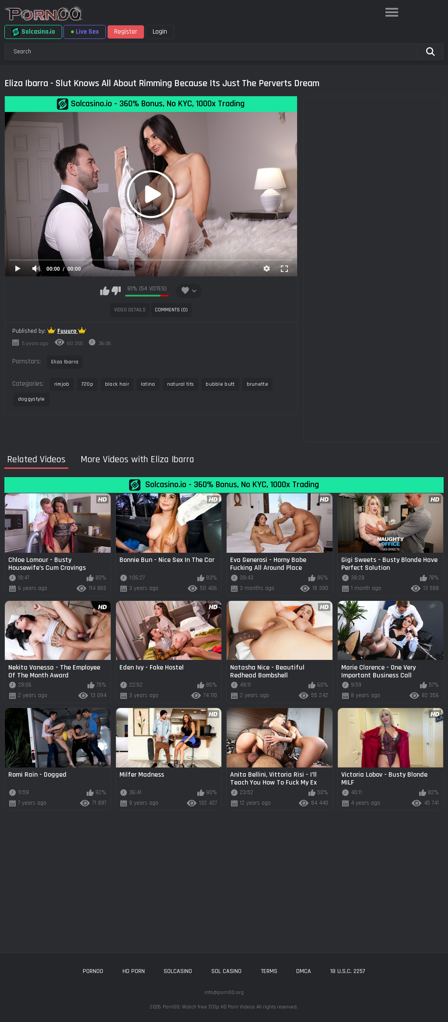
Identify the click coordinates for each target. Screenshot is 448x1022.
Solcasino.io (33, 32)
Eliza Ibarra (65, 362)
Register (125, 32)
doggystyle (31, 399)
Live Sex (84, 32)
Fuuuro (67, 331)
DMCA (303, 971)
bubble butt (220, 384)
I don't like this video (116, 290)
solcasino (178, 971)
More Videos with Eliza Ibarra (137, 460)
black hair (117, 384)
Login (160, 32)
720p (87, 384)
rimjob (62, 384)
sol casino (226, 971)
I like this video (104, 290)
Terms (269, 971)
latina (148, 384)
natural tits (180, 384)
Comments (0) (171, 310)
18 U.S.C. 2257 (347, 971)
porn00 (93, 971)
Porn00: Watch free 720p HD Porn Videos (209, 1007)
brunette (257, 384)
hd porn (133, 971)
